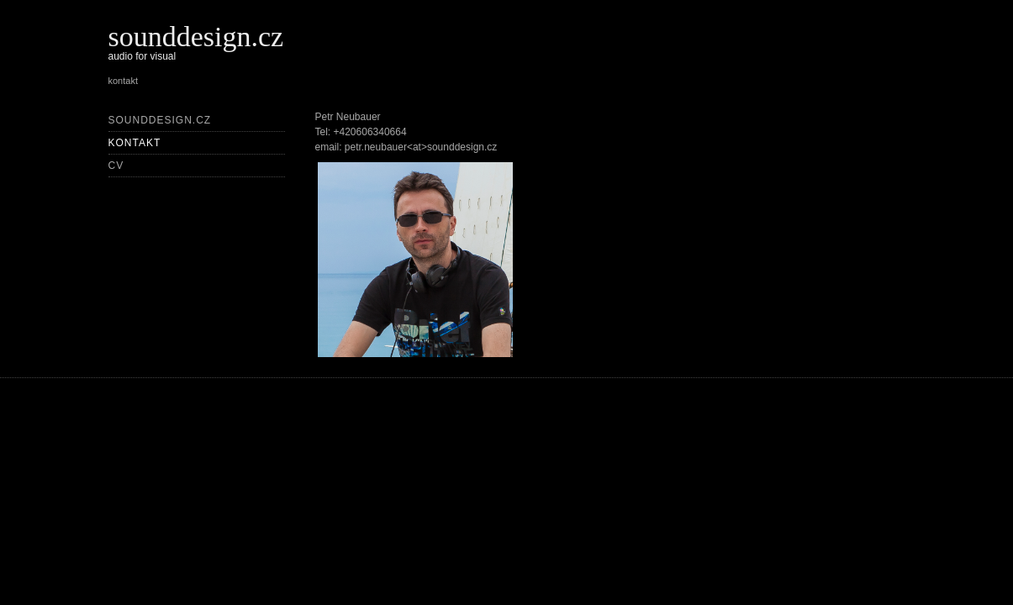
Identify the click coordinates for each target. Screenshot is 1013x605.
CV (116, 165)
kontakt (134, 143)
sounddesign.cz (196, 36)
